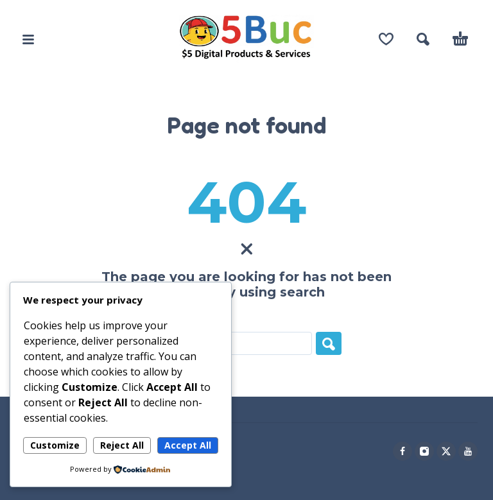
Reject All (122, 445)
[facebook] (402, 451)
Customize (55, 445)
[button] (28, 39)
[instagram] (424, 451)
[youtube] (468, 451)
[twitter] (446, 451)
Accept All (187, 445)
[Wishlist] (386, 39)
